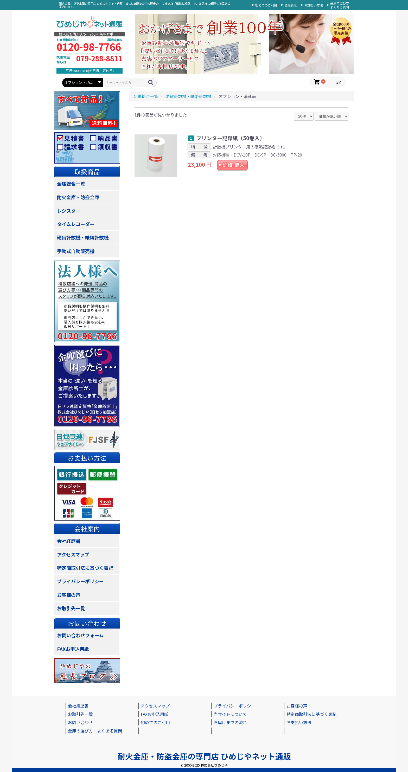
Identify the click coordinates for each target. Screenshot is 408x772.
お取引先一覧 (71, 608)
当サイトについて (230, 714)
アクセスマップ (73, 554)
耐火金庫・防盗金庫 (78, 197)
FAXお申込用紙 (73, 648)
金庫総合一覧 (71, 183)
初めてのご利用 (266, 5)
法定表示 (290, 5)
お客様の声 (68, 594)
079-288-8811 (99, 58)
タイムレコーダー (75, 223)
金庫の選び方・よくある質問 (95, 731)
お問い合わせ (80, 722)
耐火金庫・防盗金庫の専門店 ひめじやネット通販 (204, 756)
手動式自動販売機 (75, 251)
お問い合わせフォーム (80, 635)
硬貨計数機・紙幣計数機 (83, 237)
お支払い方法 (313, 5)
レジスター (68, 210)
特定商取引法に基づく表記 (85, 567)
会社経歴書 (68, 540)
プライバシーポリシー (80, 581)
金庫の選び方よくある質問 (339, 5)
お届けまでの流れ (230, 722)
